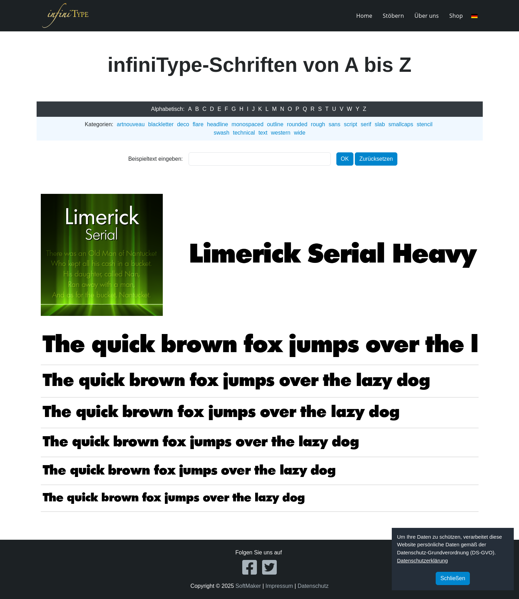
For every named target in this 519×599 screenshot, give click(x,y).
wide (299, 133)
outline (275, 124)
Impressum (279, 586)
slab (380, 124)
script (350, 124)
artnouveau (131, 124)
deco (183, 124)
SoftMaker (248, 586)
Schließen (452, 578)
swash (221, 133)
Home (364, 16)
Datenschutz (313, 586)
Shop (456, 16)
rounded (297, 124)
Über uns (426, 16)
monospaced (247, 124)
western (280, 133)
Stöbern (393, 16)
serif (366, 124)
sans (335, 124)
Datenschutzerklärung (422, 560)
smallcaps (400, 124)
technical (244, 133)
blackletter (161, 124)
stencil (424, 124)
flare (198, 124)
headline (217, 124)
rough (318, 124)
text (262, 133)
